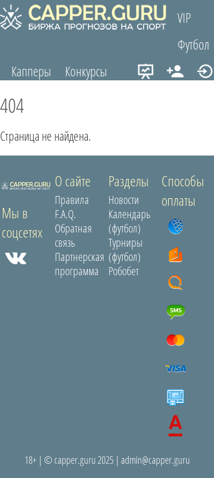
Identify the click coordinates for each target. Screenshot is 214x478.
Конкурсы (86, 71)
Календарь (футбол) (129, 221)
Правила (72, 200)
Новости (123, 200)
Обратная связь (73, 235)
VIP (184, 18)
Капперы (31, 71)
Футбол (193, 44)
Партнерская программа (79, 264)
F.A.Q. (65, 214)
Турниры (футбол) (125, 249)
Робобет (123, 271)
